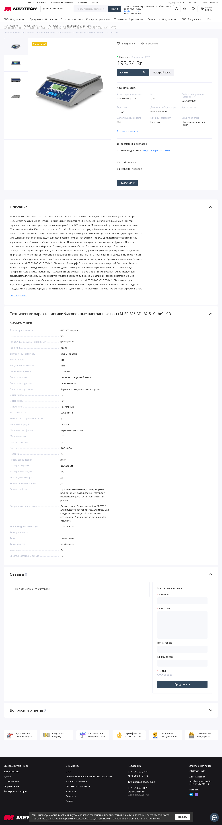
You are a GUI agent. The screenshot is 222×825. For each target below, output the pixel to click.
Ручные (7, 776)
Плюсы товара (164, 643)
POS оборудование (193, 19)
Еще (210, 19)
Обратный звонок (132, 13)
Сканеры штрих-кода (98, 19)
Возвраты (82, 2)
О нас (30, 2)
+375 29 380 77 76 (183, 2)
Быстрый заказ (162, 72)
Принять (182, 816)
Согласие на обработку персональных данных (75, 818)
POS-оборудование (15, 19)
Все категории (53, 8)
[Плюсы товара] (182, 649)
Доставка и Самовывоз (62, 2)
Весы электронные (72, 19)
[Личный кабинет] (176, 8)
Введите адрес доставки (156, 150)
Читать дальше (18, 295)
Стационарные (11, 781)
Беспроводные (11, 771)
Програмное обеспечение (44, 19)
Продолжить (182, 684)
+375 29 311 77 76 (138, 775)
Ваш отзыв (165, 608)
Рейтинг (163, 671)
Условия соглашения (76, 781)
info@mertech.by (131, 11)
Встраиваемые (11, 786)
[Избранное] (193, 8)
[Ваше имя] (182, 600)
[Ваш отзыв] (182, 624)
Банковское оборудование (163, 19)
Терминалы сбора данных (129, 19)
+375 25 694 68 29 (138, 788)
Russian (210, 2)
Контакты (42, 2)
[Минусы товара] (182, 663)
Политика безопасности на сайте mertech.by (89, 776)
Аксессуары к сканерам (15, 791)
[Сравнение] (185, 8)
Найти (114, 8)
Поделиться (127, 182)
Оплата (94, 2)
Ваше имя (164, 594)
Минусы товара (165, 657)
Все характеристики (127, 131)
